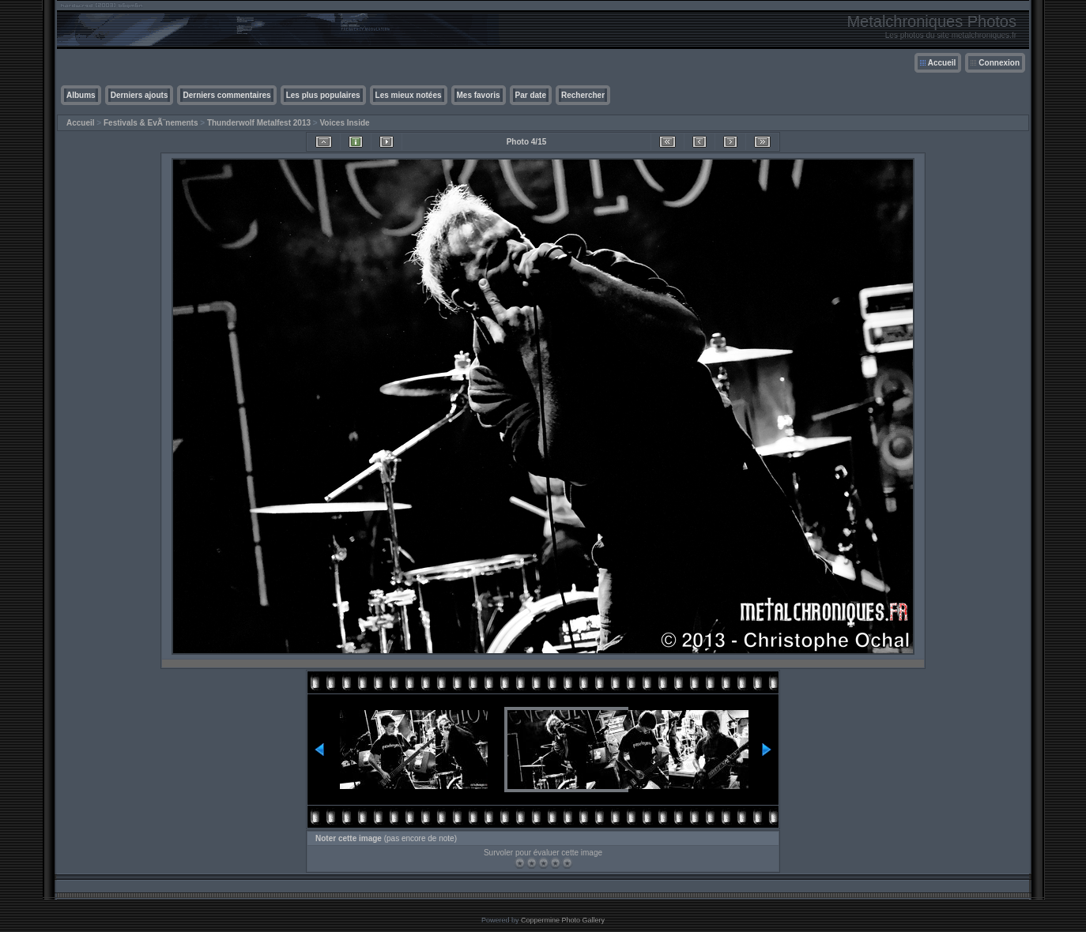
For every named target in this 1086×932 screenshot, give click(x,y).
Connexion (999, 62)
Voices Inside (344, 122)
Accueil (942, 62)
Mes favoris (478, 95)
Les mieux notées (408, 95)
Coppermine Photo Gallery (563, 920)
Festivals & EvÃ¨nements (151, 122)
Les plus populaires (323, 95)
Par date (530, 95)
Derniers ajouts (139, 95)
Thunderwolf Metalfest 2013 (259, 122)
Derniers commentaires (226, 95)
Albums (81, 95)
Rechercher (583, 95)
